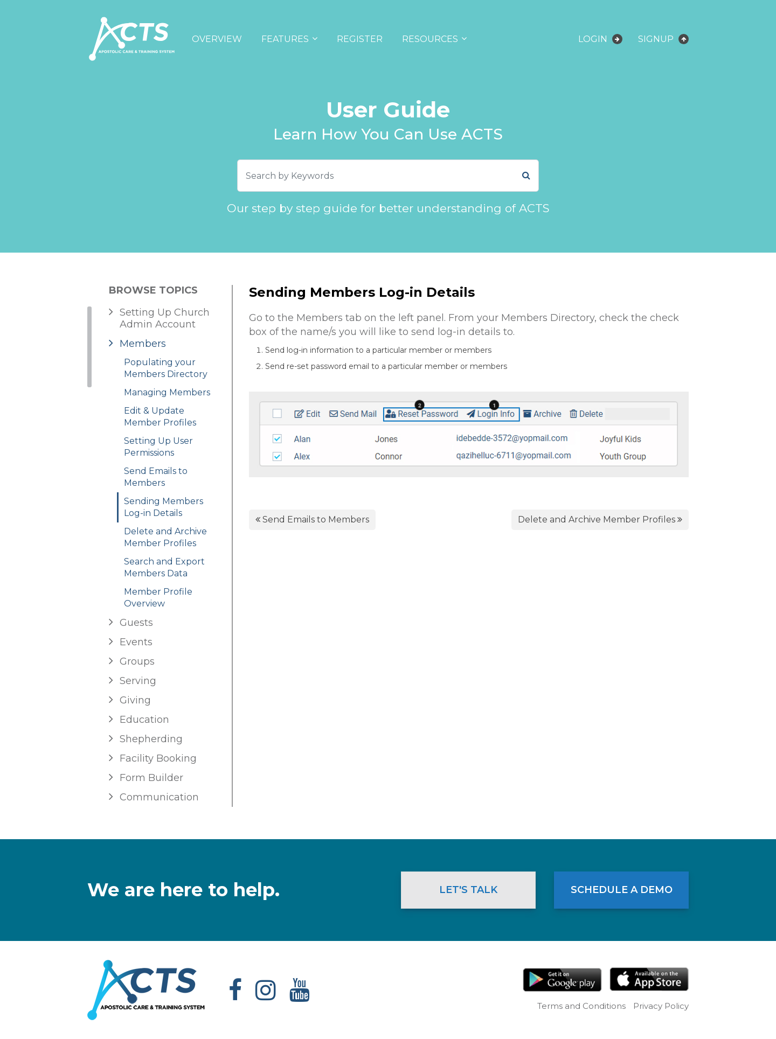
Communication (159, 797)
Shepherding (151, 739)
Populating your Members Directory (165, 368)
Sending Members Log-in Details (163, 507)
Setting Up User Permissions (158, 447)
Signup (663, 39)
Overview (217, 39)
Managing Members (167, 392)
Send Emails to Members (156, 477)
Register (360, 39)
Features (285, 39)
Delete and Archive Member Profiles (165, 537)
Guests (136, 623)
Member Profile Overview (158, 598)
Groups (137, 661)
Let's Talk (468, 890)
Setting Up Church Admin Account (165, 318)
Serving (138, 681)
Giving (135, 700)
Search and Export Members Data (164, 567)
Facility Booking (158, 758)
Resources (430, 39)
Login (600, 39)
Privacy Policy (661, 1006)
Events (136, 642)
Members (143, 344)
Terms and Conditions (581, 1006)
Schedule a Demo (622, 890)
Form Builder (151, 778)
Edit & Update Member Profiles (160, 417)
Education (144, 720)
